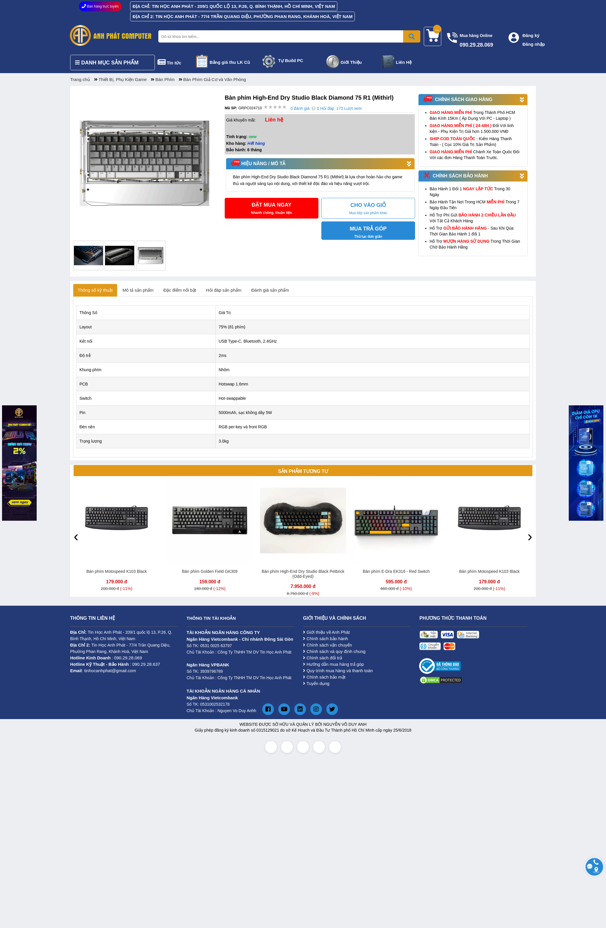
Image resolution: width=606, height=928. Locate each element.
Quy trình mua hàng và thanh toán (338, 670)
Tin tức (174, 62)
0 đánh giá (299, 108)
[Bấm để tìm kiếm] (411, 36)
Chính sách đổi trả (322, 657)
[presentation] (76, 536)
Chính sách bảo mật (324, 677)
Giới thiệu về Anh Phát (326, 632)
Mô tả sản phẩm (138, 290)
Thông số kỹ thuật (95, 290)
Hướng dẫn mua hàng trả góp (333, 664)
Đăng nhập (533, 44)
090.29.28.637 (146, 664)
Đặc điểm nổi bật (180, 290)
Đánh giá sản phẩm (270, 290)
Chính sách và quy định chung (334, 651)
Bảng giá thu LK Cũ (230, 62)
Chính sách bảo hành (325, 638)
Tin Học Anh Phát (105, 632)
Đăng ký (530, 35)
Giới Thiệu (351, 62)
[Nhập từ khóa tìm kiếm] (288, 36)
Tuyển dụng (316, 683)
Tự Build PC (290, 60)
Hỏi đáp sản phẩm (224, 290)
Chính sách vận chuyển (327, 644)
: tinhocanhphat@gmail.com (103, 670)
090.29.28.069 (128, 657)
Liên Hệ (404, 62)
